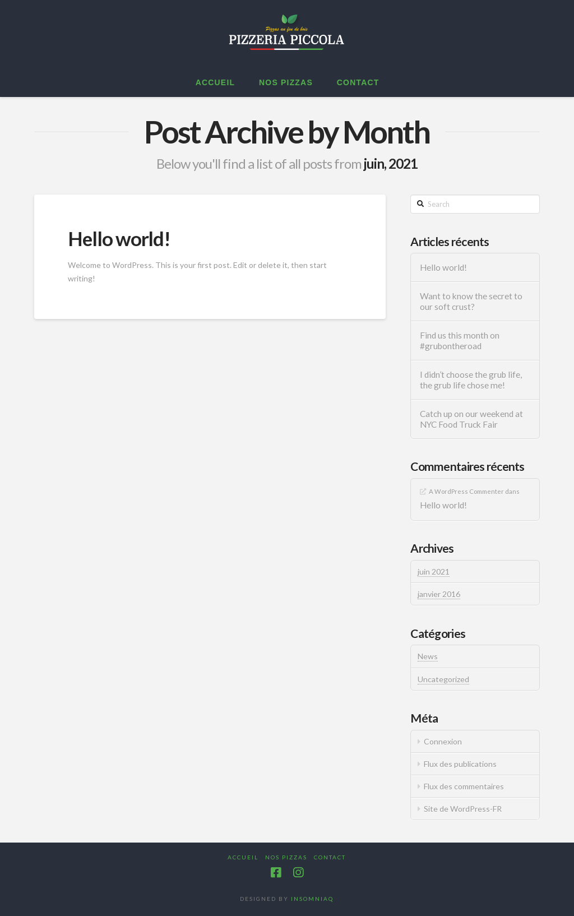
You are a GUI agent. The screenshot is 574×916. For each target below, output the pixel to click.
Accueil (243, 857)
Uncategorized (443, 679)
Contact (330, 857)
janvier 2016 (439, 594)
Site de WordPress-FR (463, 808)
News (428, 656)
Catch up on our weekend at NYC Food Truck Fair (471, 419)
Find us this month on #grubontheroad (459, 340)
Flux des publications (460, 764)
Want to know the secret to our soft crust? (471, 301)
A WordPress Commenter (466, 491)
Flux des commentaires (464, 786)
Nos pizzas (286, 857)
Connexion (443, 741)
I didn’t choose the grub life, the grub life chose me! (471, 379)
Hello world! (119, 238)
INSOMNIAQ (312, 898)
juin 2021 (434, 571)
